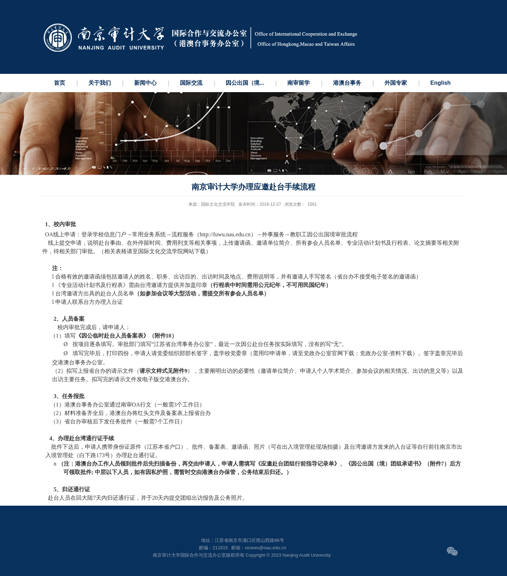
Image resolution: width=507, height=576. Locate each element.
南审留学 (298, 83)
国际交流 (191, 83)
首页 (59, 83)
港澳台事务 (347, 83)
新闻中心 (145, 83)
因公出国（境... (245, 83)
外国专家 (395, 83)
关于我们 (99, 83)
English (440, 83)
